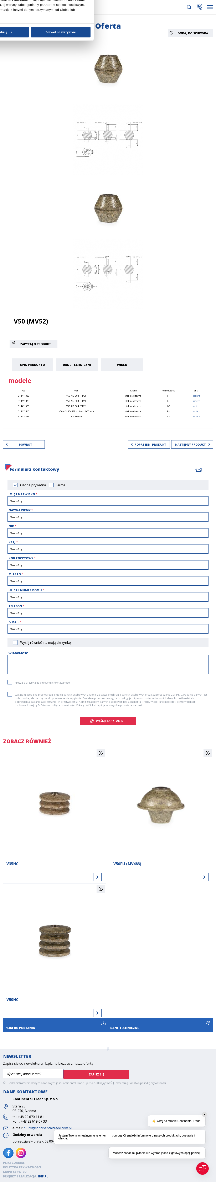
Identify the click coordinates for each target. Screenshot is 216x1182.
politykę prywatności (153, 1082)
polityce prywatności (63, 705)
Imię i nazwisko (22, 494)
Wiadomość (18, 653)
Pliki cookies (14, 1162)
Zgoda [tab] (45, 569)
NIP (11, 526)
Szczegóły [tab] (107, 569)
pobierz (196, 395)
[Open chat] (202, 1168)
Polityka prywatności (22, 1167)
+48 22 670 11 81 (31, 1116)
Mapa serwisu (15, 1171)
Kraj (12, 542)
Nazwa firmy (20, 510)
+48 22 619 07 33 (34, 1120)
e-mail (14, 622)
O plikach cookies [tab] (170, 569)
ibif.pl (43, 1176)
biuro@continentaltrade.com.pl (48, 1127)
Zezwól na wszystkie (169, 623)
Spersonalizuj (107, 623)
